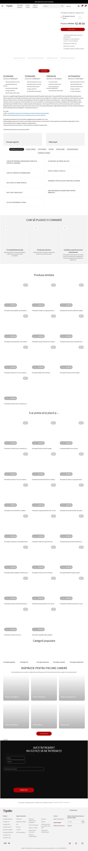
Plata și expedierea (20, 832)
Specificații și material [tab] (36, 58)
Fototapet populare (44, 113)
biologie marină (14, 115)
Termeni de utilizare (33, 825)
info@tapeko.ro (60, 819)
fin (21, 115)
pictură (36, 115)
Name (4, 758)
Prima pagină (21, 802)
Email (5, 761)
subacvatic (43, 115)
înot (24, 115)
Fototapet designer (7, 829)
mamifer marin (28, 115)
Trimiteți (24, 790)
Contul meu (19, 819)
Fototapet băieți (11, 113)
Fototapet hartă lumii (8, 832)
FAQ (17, 824)
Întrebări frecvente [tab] (67, 58)
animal (8, 115)
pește (33, 115)
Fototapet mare (26, 113)
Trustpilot (68, 6)
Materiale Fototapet (21, 821)
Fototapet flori (6, 824)
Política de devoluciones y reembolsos (32, 820)
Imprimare (43, 819)
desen (19, 115)
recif (39, 115)
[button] (61, 17)
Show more (44, 71)
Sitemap (43, 821)
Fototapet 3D (6, 821)
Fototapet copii (18, 113)
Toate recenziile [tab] (19, 58)
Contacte (18, 829)
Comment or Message (8, 766)
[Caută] (62, 6)
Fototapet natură (7, 827)
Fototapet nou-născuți (35, 113)
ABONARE (83, 822)
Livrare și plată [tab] (52, 58)
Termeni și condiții (33, 827)
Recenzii (18, 827)
